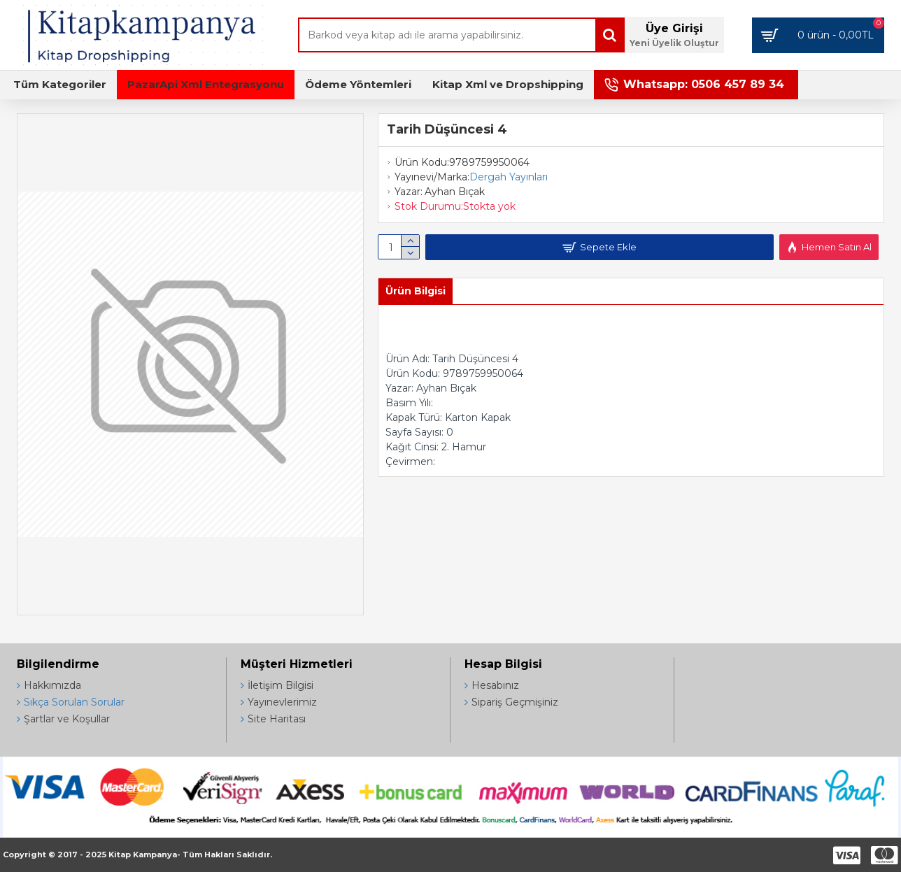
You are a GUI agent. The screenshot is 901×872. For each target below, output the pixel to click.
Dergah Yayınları (508, 177)
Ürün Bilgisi (415, 291)
